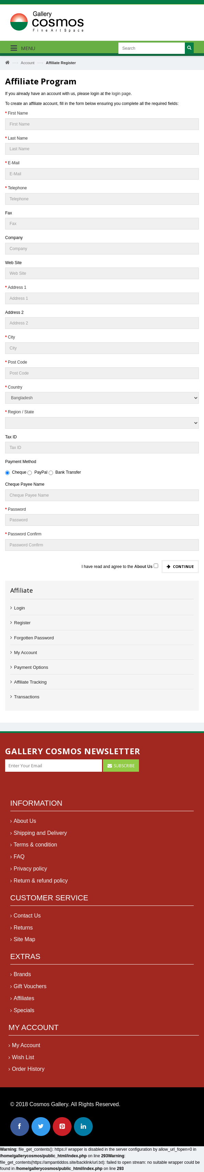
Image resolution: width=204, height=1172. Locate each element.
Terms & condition (35, 848)
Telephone (17, 188)
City (11, 337)
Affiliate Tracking (30, 682)
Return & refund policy (41, 884)
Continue (183, 566)
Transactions (26, 696)
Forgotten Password (34, 637)
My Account (25, 652)
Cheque (15, 472)
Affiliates (24, 1002)
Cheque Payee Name (24, 484)
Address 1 (17, 287)
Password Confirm (24, 534)
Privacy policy (30, 872)
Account (28, 63)
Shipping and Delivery (40, 836)
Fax (8, 213)
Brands (22, 978)
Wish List (23, 1061)
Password (17, 509)
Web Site (13, 262)
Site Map (24, 943)
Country (15, 387)
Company (14, 237)
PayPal (37, 472)
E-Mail (14, 163)
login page (121, 93)
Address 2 (14, 312)
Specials (24, 1014)
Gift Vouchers (30, 990)
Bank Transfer (65, 472)
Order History (28, 1072)
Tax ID (11, 437)
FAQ (19, 860)
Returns (23, 931)
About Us (25, 824)
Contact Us (27, 919)
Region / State (21, 412)
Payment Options (31, 667)
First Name (18, 113)
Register (22, 622)
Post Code (17, 362)
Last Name (18, 138)
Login (19, 608)
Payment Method (20, 461)
